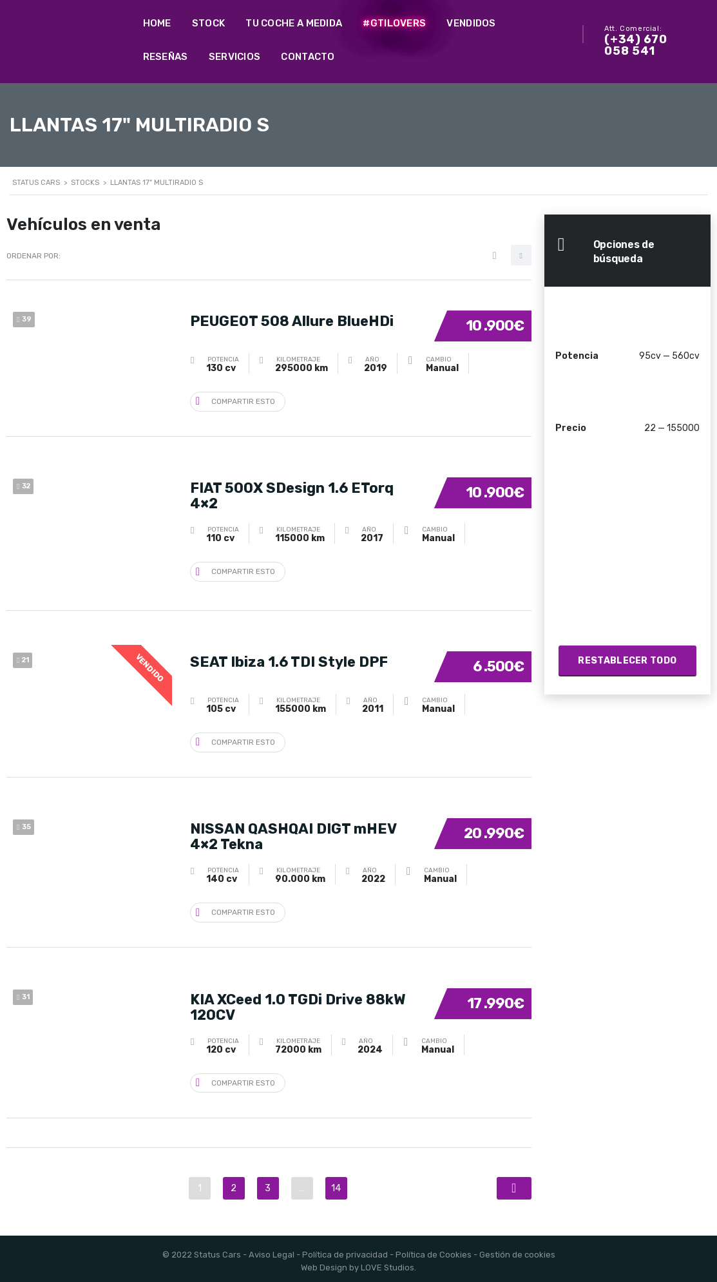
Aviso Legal (271, 1250)
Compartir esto (235, 400)
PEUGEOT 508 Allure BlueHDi (292, 319)
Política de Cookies (434, 1250)
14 (336, 1183)
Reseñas (165, 56)
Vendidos (470, 23)
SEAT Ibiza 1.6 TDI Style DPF (289, 660)
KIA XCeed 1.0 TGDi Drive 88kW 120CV (297, 1002)
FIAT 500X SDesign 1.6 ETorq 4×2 (292, 493)
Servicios (235, 56)
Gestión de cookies (517, 1250)
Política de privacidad (345, 1250)
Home (157, 23)
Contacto (307, 56)
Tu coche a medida (293, 23)
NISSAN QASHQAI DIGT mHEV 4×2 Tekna (293, 834)
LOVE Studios (387, 1263)
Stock (208, 23)
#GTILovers (394, 23)
